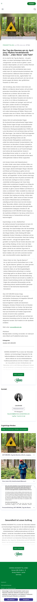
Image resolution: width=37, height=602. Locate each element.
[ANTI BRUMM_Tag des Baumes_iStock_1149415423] (18, 443)
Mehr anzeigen (18, 374)
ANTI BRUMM (12, 343)
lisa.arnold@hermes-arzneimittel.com (18, 414)
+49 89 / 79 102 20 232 (18, 416)
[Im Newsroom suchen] (35, 9)
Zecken (5, 343)
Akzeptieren (26, 599)
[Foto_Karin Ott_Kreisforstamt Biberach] (18, 469)
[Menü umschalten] (2, 9)
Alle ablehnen (10, 599)
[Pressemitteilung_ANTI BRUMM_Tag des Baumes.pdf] (18, 495)
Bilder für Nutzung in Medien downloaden (14, 429)
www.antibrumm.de (15, 327)
